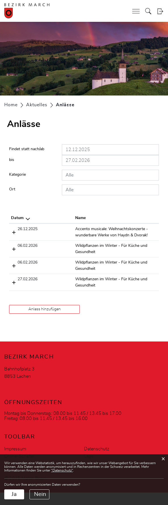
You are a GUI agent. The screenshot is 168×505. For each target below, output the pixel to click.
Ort (12, 189)
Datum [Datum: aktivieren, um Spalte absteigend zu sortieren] (17, 218)
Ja (14, 494)
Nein (40, 494)
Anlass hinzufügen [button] (44, 322)
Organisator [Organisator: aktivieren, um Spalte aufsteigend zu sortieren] (137, 218)
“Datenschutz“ (62, 470)
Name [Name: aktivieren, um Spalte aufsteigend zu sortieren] (40, 218)
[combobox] (110, 175)
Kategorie (17, 175)
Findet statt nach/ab (26, 149)
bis (11, 160)
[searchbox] (110, 175)
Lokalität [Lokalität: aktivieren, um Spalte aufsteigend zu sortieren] (103, 218)
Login (160, 11)
